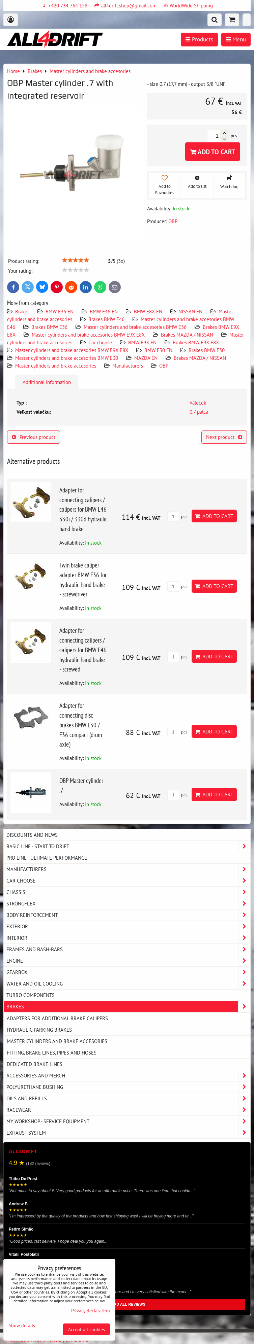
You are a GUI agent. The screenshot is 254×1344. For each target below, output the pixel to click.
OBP (163, 365)
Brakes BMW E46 (106, 319)
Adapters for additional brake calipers (57, 1018)
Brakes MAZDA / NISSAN (187, 334)
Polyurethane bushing (128, 1087)
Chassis (128, 892)
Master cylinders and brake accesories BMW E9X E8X (88, 334)
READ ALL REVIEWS (127, 1304)
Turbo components (30, 995)
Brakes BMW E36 (49, 326)
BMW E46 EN (104, 311)
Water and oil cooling (128, 983)
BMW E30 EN (158, 350)
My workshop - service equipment (128, 1121)
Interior (128, 937)
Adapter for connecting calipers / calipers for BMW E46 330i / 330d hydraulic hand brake (83, 509)
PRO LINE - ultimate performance (46, 857)
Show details (22, 1325)
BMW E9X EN (142, 342)
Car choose (100, 342)
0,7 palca (199, 411)
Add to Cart (212, 151)
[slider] (75, 260)
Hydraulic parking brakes (39, 1029)
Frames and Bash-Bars (128, 949)
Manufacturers (127, 365)
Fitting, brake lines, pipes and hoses (51, 1052)
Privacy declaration (90, 1310)
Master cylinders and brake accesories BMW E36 (135, 326)
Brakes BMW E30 (207, 350)
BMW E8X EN (148, 311)
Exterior (128, 926)
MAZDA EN (146, 357)
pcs (177, 516)
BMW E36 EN (60, 311)
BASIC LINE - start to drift (128, 846)
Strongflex (128, 903)
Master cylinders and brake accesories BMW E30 (66, 357)
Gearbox (128, 972)
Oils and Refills (128, 1098)
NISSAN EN (190, 311)
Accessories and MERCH (128, 1075)
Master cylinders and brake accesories (55, 365)
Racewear (128, 1109)
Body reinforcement (128, 915)
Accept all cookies (86, 1329)
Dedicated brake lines (34, 1064)
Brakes (22, 311)
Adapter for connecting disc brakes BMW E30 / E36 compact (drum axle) (80, 724)
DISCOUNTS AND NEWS (32, 834)
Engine (128, 960)
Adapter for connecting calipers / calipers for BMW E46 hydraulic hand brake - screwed (83, 649)
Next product (224, 437)
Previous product (33, 437)
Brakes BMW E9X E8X (196, 342)
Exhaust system (128, 1132)
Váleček (198, 402)
